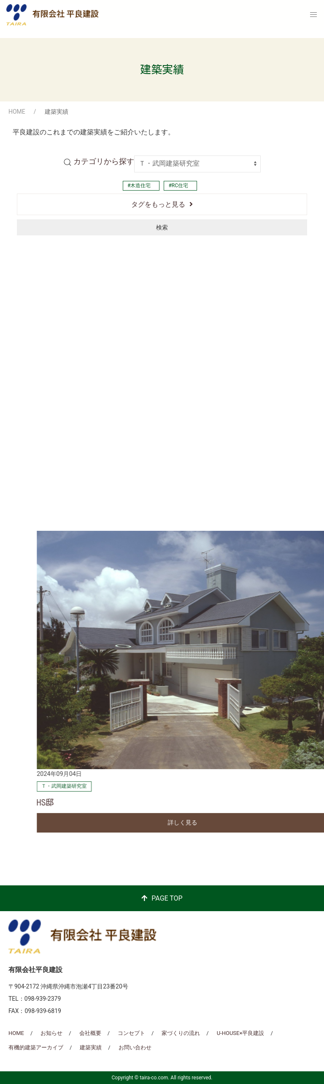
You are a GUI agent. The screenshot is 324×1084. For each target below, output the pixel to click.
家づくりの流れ (181, 1033)
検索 (162, 227)
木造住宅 (140, 185)
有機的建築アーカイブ (35, 1047)
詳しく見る (158, 501)
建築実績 (91, 1047)
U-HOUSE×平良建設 (241, 1033)
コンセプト (131, 1033)
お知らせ (51, 1033)
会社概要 (90, 1033)
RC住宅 (180, 185)
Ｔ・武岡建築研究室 (40, 465)
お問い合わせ (135, 1047)
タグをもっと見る (158, 204)
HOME (16, 111)
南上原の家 (34, 481)
